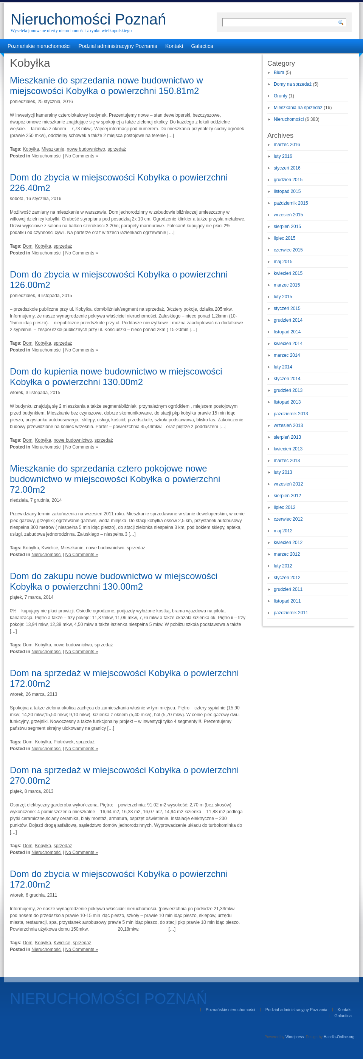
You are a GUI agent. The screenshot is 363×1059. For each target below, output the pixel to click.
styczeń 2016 (287, 168)
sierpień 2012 (287, 495)
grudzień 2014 (288, 320)
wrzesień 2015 (288, 214)
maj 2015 (283, 261)
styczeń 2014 (287, 378)
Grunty (280, 96)
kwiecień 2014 (288, 343)
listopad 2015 (287, 191)
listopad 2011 (287, 601)
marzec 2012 (287, 554)
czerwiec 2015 (288, 250)
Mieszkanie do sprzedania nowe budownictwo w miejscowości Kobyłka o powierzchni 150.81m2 (106, 85)
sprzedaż (117, 149)
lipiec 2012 (284, 507)
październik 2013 (291, 413)
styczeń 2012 (287, 577)
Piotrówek (64, 742)
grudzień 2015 (288, 179)
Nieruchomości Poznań (88, 19)
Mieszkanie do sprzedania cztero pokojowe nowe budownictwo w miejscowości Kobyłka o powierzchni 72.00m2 (115, 479)
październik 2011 (291, 612)
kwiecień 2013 (288, 449)
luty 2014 (283, 367)
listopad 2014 (287, 332)
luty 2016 (283, 156)
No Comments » (81, 156)
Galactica (202, 46)
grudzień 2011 (288, 589)
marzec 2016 (287, 144)
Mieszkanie (53, 149)
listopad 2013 (287, 402)
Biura (279, 72)
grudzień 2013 (288, 390)
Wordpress (294, 1037)
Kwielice (50, 547)
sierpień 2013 (287, 437)
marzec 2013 (287, 460)
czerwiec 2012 (288, 519)
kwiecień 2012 (288, 542)
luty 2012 (283, 566)
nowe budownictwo (86, 149)
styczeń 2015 (287, 308)
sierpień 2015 (287, 226)
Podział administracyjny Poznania (118, 46)
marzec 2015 (287, 285)
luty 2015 (283, 296)
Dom (27, 246)
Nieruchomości (46, 156)
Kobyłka (31, 149)
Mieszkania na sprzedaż (298, 107)
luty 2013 (283, 472)
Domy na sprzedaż (293, 84)
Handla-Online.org (339, 1037)
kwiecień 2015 (288, 273)
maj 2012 (283, 530)
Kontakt (174, 46)
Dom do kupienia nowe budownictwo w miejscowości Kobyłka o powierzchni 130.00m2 (116, 376)
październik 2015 (291, 203)
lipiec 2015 (284, 238)
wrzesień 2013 (288, 425)
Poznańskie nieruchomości (39, 46)
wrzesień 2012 (288, 484)
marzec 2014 (287, 355)
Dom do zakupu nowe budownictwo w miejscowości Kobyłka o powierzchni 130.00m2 (114, 581)
